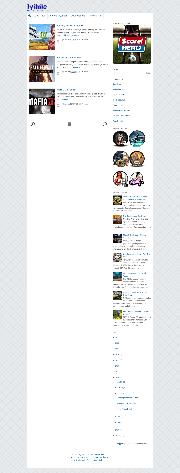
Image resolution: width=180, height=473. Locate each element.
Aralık (120, 382)
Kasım (120, 388)
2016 (117, 377)
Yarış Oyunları (118, 121)
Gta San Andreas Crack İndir (134, 216)
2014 (117, 436)
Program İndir (118, 105)
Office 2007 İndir (100, 457)
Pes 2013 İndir (86, 457)
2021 (117, 349)
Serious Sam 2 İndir (95, 460)
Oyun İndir (40, 15)
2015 (117, 430)
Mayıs (120, 422)
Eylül (119, 417)
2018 (117, 366)
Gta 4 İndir (75, 457)
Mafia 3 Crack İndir (66, 90)
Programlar (96, 15)
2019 (117, 360)
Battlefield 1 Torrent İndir (69, 57)
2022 (117, 343)
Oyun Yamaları (78, 15)
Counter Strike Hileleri (121, 116)
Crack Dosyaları (119, 100)
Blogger (120, 444)
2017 (117, 372)
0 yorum (85, 40)
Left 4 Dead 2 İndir (78, 460)
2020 (117, 354)
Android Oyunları (58, 15)
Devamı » (75, 35)
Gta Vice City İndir (78, 455)
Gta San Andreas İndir (95, 455)
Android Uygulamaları (121, 110)
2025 (117, 337)
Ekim (120, 393)
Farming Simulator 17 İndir (70, 25)
